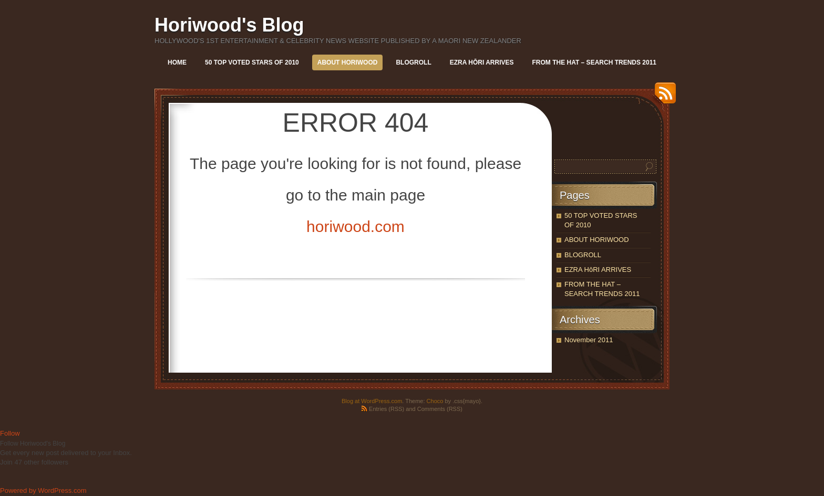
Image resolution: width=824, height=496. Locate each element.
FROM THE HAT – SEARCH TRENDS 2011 (594, 62)
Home (177, 62)
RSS (663, 96)
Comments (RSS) (439, 409)
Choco (435, 401)
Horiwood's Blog (229, 25)
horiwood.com (355, 226)
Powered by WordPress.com (43, 490)
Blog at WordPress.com (372, 401)
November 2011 (588, 340)
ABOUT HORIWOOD (347, 62)
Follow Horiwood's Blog (32, 443)
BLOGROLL (413, 62)
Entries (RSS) (386, 409)
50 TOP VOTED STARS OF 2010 (252, 62)
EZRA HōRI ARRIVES (482, 62)
